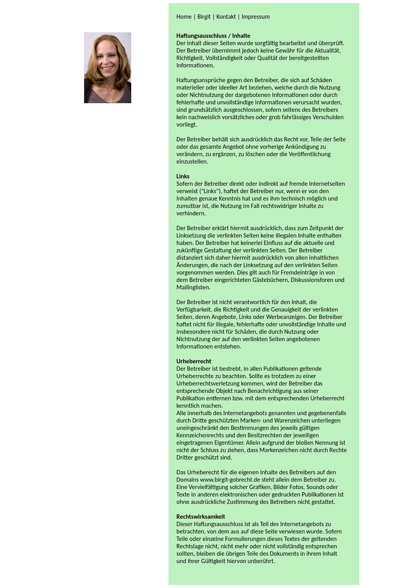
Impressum (256, 16)
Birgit (204, 16)
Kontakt (226, 16)
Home (184, 16)
